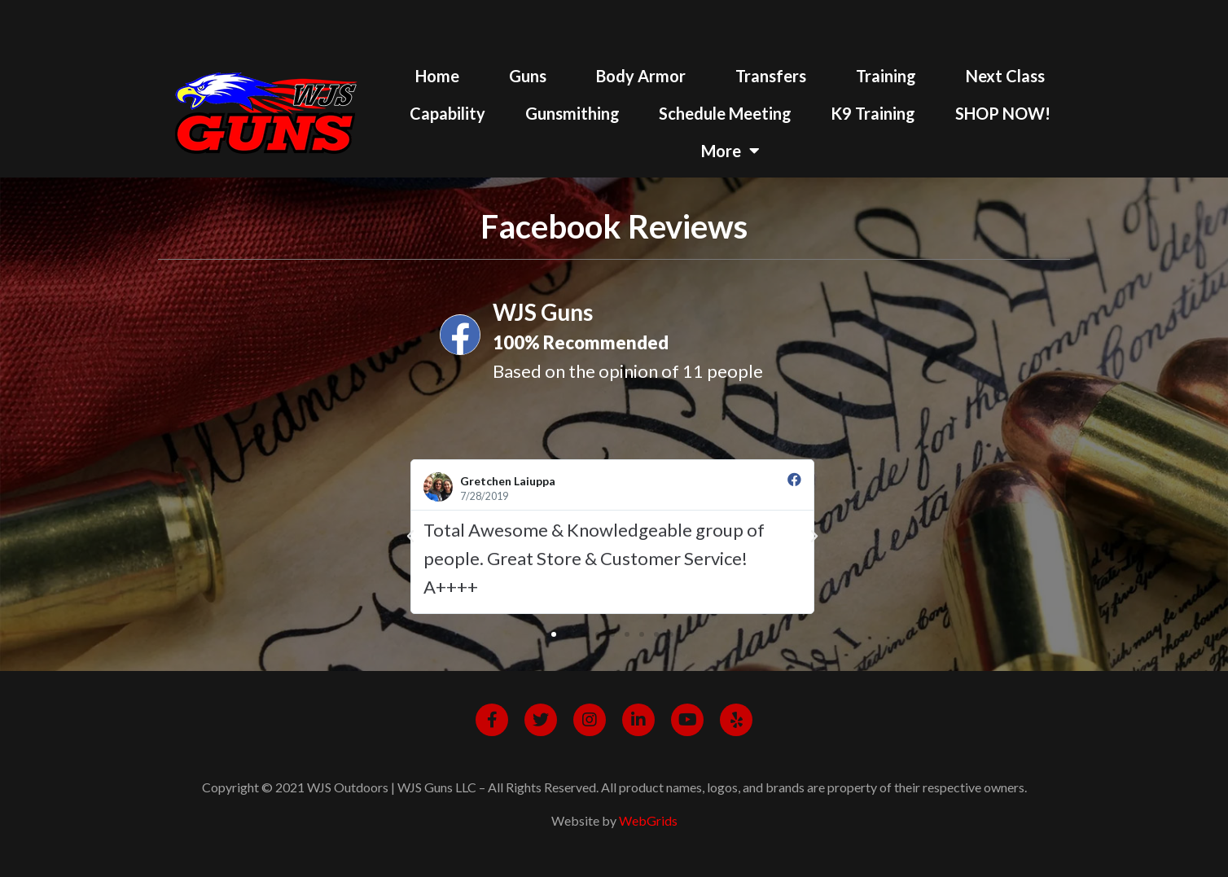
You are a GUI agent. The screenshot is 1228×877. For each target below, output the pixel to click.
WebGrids (648, 820)
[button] (553, 634)
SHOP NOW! (1002, 113)
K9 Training (873, 113)
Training (886, 76)
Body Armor (641, 76)
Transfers (770, 76)
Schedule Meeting (725, 113)
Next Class (1005, 76)
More (730, 150)
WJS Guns (543, 312)
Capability (447, 113)
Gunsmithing (572, 113)
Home (437, 76)
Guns (527, 76)
